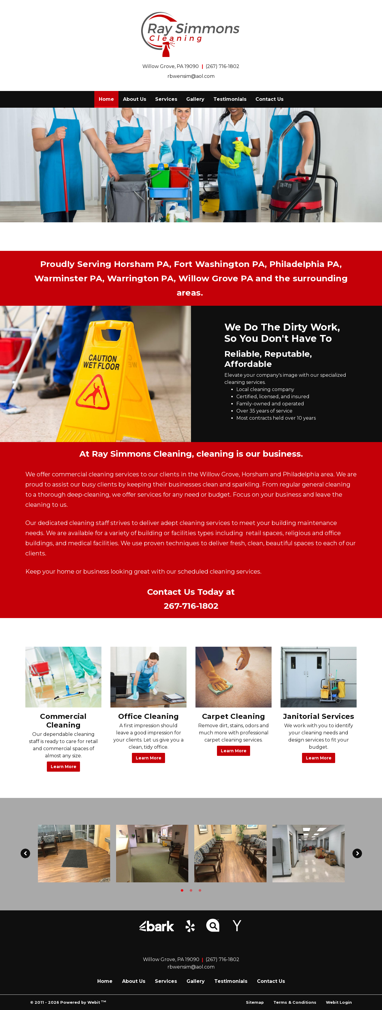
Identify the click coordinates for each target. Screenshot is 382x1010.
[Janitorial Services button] (319, 677)
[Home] (191, 34)
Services (166, 99)
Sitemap (255, 1002)
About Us (134, 99)
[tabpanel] (74, 854)
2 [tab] (191, 890)
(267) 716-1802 (222, 66)
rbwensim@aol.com (191, 76)
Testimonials (230, 99)
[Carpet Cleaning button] (233, 677)
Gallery (195, 99)
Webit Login (339, 1002)
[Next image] (357, 853)
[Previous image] (25, 853)
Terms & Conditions (294, 1002)
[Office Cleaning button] (148, 677)
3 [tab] (200, 890)
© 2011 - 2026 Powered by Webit (68, 1002)
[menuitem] (106, 99)
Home (108, 97)
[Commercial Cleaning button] (63, 677)
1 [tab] (182, 890)
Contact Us (269, 99)
